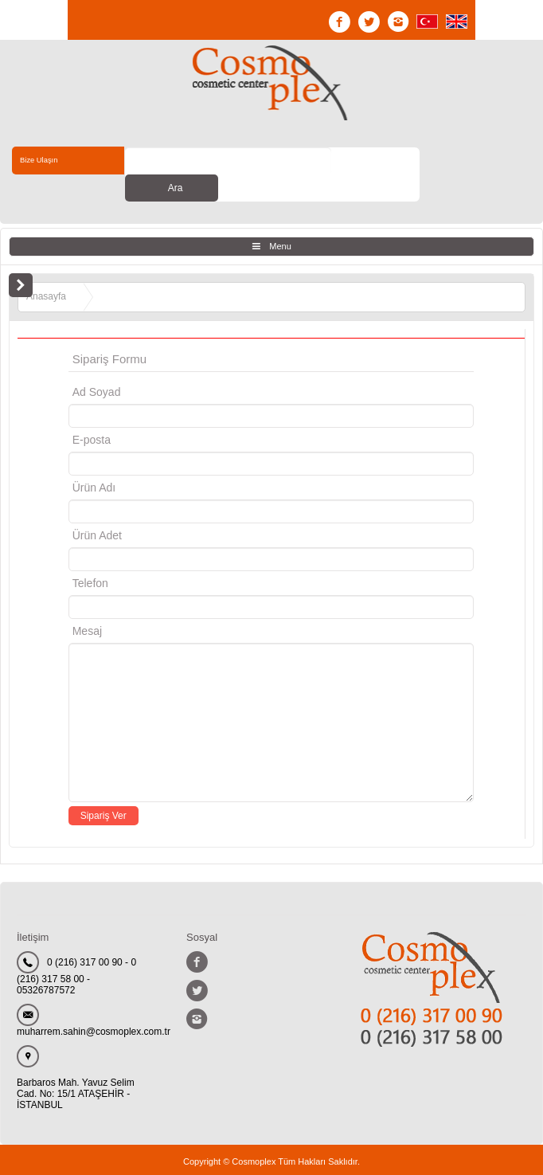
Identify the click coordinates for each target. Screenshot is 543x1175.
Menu (280, 219)
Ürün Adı (93, 460)
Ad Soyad (96, 364)
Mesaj (87, 603)
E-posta (158, 413)
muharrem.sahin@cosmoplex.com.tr (93, 1004)
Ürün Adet (97, 508)
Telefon (90, 556)
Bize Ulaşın (44, 160)
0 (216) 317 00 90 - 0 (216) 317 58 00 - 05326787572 (76, 949)
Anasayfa (46, 269)
